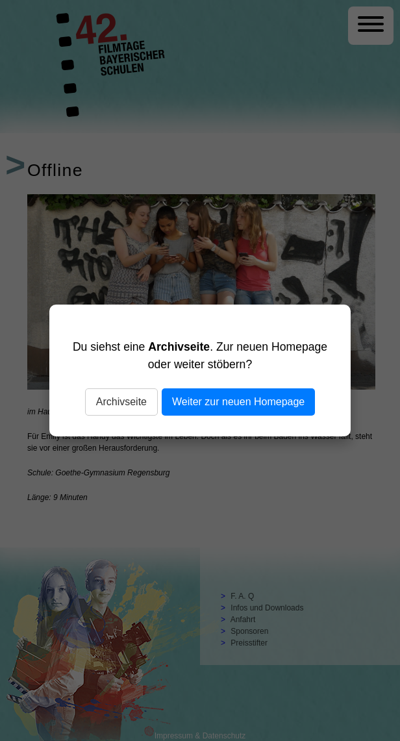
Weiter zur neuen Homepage (238, 401)
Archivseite (121, 401)
